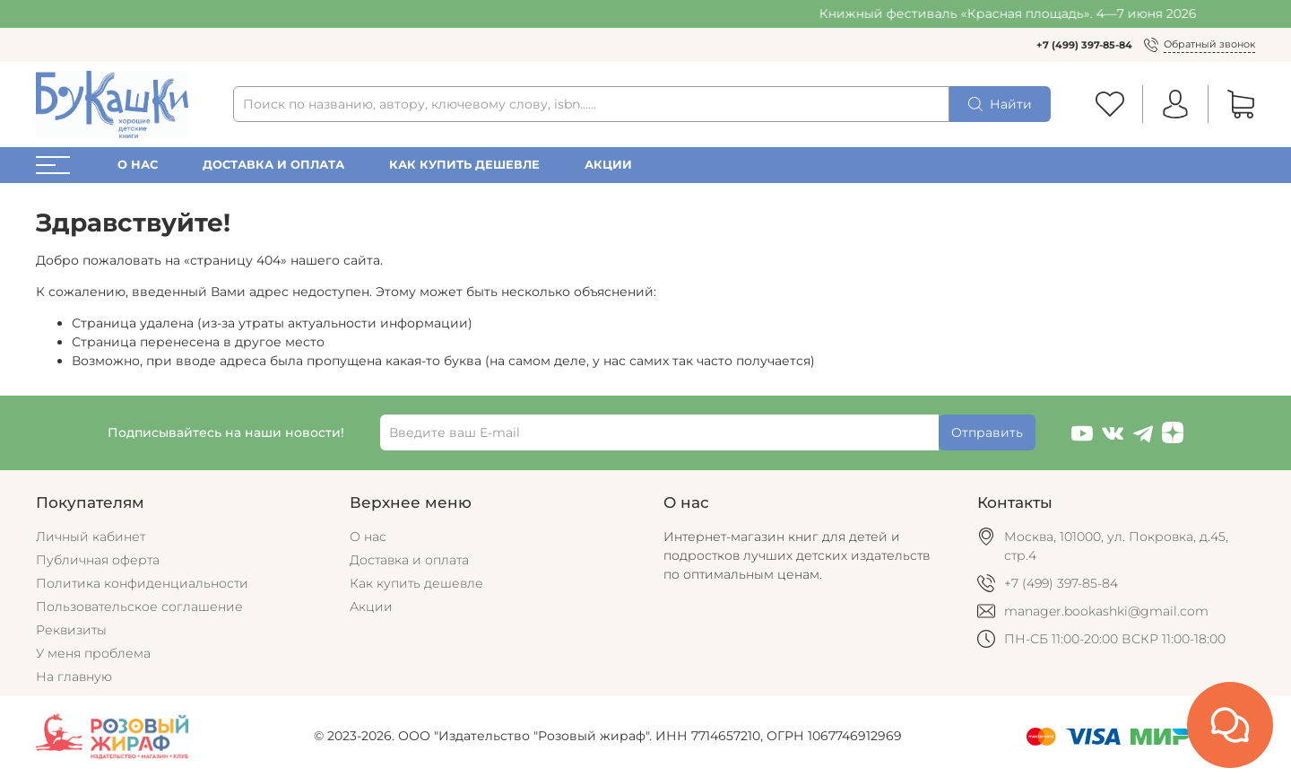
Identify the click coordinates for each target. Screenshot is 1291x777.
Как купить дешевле (464, 164)
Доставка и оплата (273, 164)
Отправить (987, 432)
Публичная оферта (98, 560)
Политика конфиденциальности (142, 583)
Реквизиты (71, 630)
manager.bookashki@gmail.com (1106, 611)
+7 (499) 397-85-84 (1084, 45)
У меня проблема (93, 653)
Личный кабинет (90, 536)
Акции (608, 164)
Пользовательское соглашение (139, 606)
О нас (137, 164)
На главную (74, 676)
